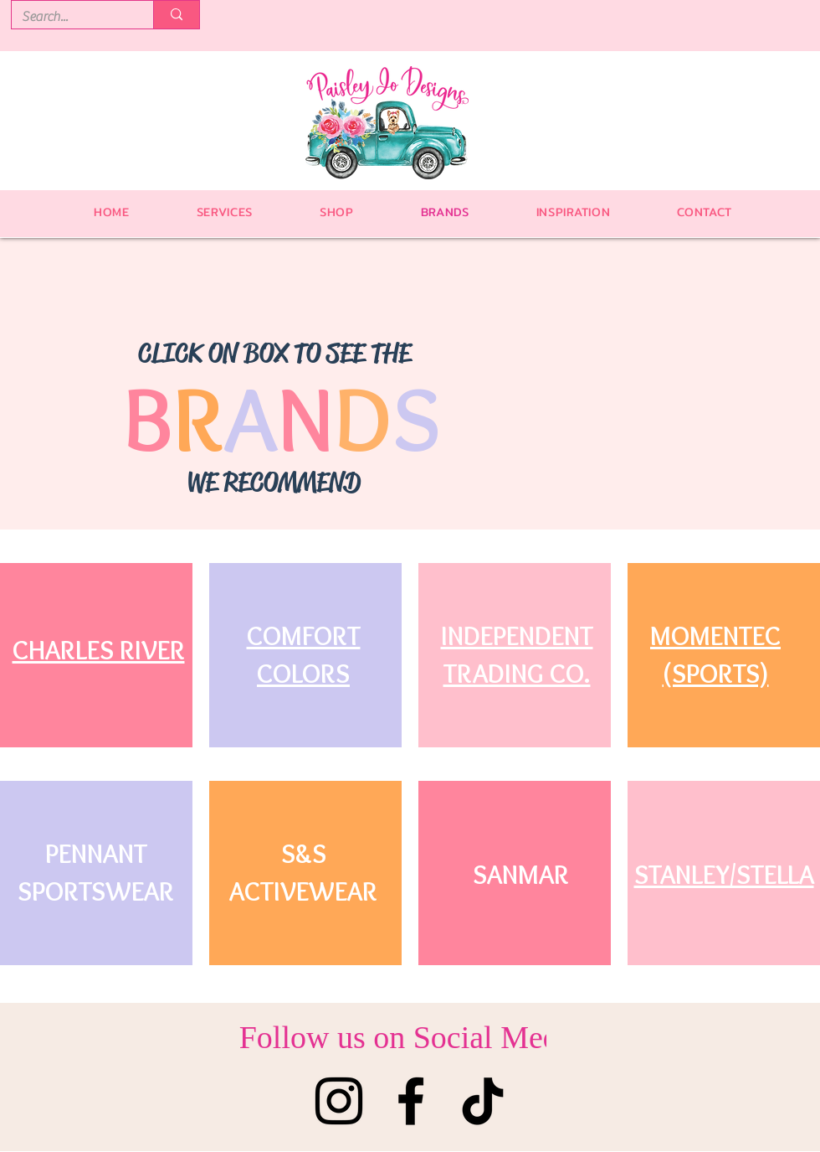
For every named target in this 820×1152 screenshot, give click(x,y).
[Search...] (70, 17)
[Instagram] (339, 1101)
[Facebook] (411, 1101)
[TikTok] (483, 1101)
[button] (337, 212)
